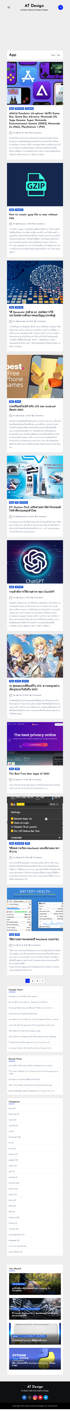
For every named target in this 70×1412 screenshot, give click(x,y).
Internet (19, 307)
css (10, 1131)
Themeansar (52, 1406)
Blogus (41, 1406)
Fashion (12, 1154)
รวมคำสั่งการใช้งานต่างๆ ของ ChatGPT (32, 592)
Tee (12, 133)
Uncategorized (15, 1235)
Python (12, 1223)
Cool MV (12, 1126)
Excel (11, 1149)
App (11, 108)
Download (19, 108)
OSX (17, 769)
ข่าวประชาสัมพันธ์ (16, 1246)
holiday (12, 1177)
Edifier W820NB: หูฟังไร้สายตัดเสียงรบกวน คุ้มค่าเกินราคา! (32, 1091)
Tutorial (12, 1229)
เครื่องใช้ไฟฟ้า (14, 1252)
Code (11, 1120)
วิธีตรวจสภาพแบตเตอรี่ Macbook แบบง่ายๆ (34, 939)
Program (29, 108)
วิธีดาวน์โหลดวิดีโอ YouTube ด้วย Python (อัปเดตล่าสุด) (30, 1085)
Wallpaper (13, 1240)
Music (11, 1200)
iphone (25, 681)
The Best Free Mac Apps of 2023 (29, 774)
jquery (11, 1194)
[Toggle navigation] (8, 7)
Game (18, 401)
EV (17, 502)
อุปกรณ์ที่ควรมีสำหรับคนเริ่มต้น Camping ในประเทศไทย (30, 1066)
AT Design (34, 6)
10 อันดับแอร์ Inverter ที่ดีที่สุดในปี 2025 (24, 1079)
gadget (12, 1160)
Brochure (12, 1114)
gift (10, 1172)
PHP (10, 1212)
